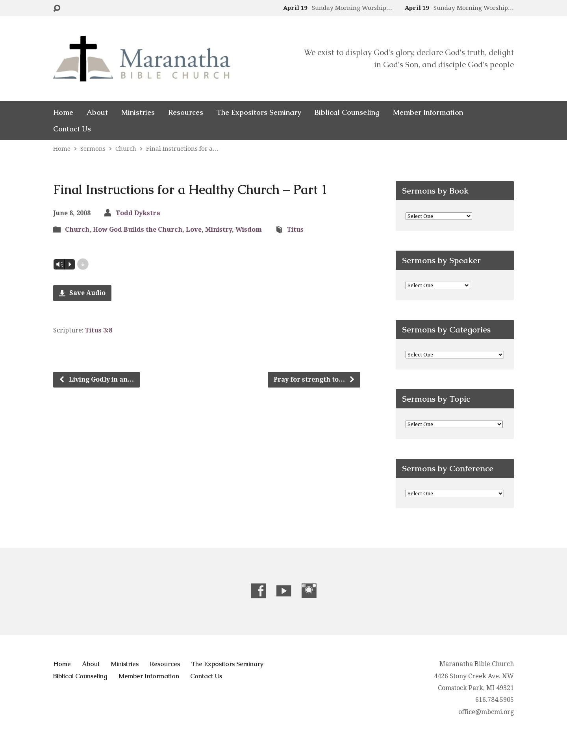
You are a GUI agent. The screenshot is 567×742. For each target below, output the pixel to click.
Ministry (218, 229)
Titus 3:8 (98, 330)
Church (125, 148)
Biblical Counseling (347, 112)
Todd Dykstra (138, 213)
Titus (295, 229)
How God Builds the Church (137, 229)
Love (194, 229)
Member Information (428, 112)
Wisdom (248, 229)
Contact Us (72, 129)
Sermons (93, 148)
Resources (185, 112)
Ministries (138, 112)
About (97, 112)
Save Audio (82, 293)
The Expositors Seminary (259, 112)
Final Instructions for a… (182, 148)
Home (63, 112)
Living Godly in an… (96, 379)
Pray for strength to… (314, 379)
